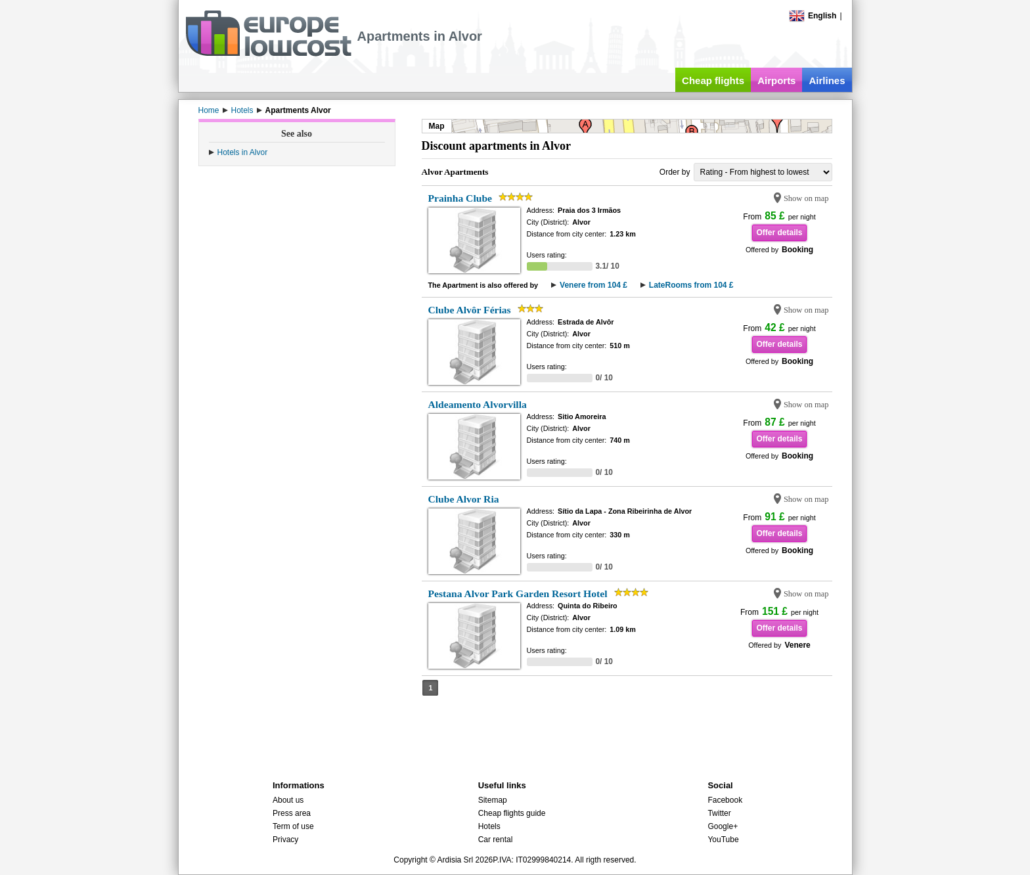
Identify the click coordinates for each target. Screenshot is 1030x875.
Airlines (827, 80)
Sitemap (492, 800)
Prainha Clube (460, 198)
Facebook (724, 800)
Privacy (285, 839)
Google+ (722, 826)
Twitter (718, 813)
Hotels (489, 826)
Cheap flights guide (512, 813)
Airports (776, 80)
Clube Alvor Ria (463, 499)
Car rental (495, 839)
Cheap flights (713, 80)
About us (288, 800)
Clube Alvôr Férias (469, 309)
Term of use (293, 826)
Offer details (779, 232)
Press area (292, 813)
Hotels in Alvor (242, 152)
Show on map (806, 198)
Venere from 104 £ (593, 285)
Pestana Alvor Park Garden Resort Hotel (518, 593)
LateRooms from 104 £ (691, 285)
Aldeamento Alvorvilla (477, 404)
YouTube (722, 839)
